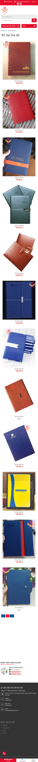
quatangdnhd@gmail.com (22, 1)
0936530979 (8, 1)
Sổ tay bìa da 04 (19, 480)
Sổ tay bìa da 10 (19, 193)
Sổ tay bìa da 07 (19, 336)
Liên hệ (33, 1)
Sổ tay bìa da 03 (19, 527)
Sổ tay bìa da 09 (19, 241)
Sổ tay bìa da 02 (19, 575)
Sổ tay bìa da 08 (19, 289)
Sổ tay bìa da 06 (19, 384)
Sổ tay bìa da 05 (19, 432)
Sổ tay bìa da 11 (19, 145)
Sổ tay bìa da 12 (19, 81)
